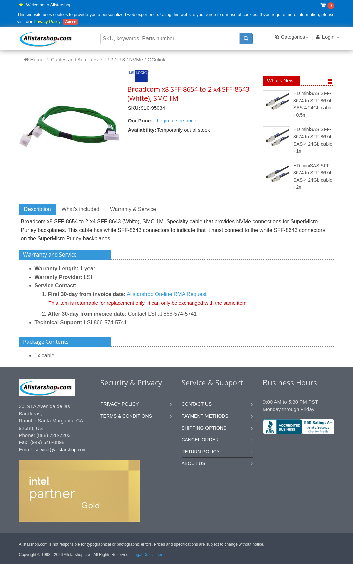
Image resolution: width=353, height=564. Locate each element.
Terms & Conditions (126, 416)
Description (37, 209)
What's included (80, 209)
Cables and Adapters (74, 59)
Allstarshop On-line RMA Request (167, 294)
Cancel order (200, 439)
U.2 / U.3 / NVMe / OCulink (135, 59)
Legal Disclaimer (147, 554)
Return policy (201, 451)
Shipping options (204, 428)
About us (193, 463)
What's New (280, 80)
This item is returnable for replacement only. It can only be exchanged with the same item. (148, 303)
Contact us (197, 404)
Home (34, 59)
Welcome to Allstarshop (49, 4)
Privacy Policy (47, 21)
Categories (291, 37)
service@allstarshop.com (60, 449)
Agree (70, 22)
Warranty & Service (133, 209)
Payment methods (205, 416)
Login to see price (176, 120)
